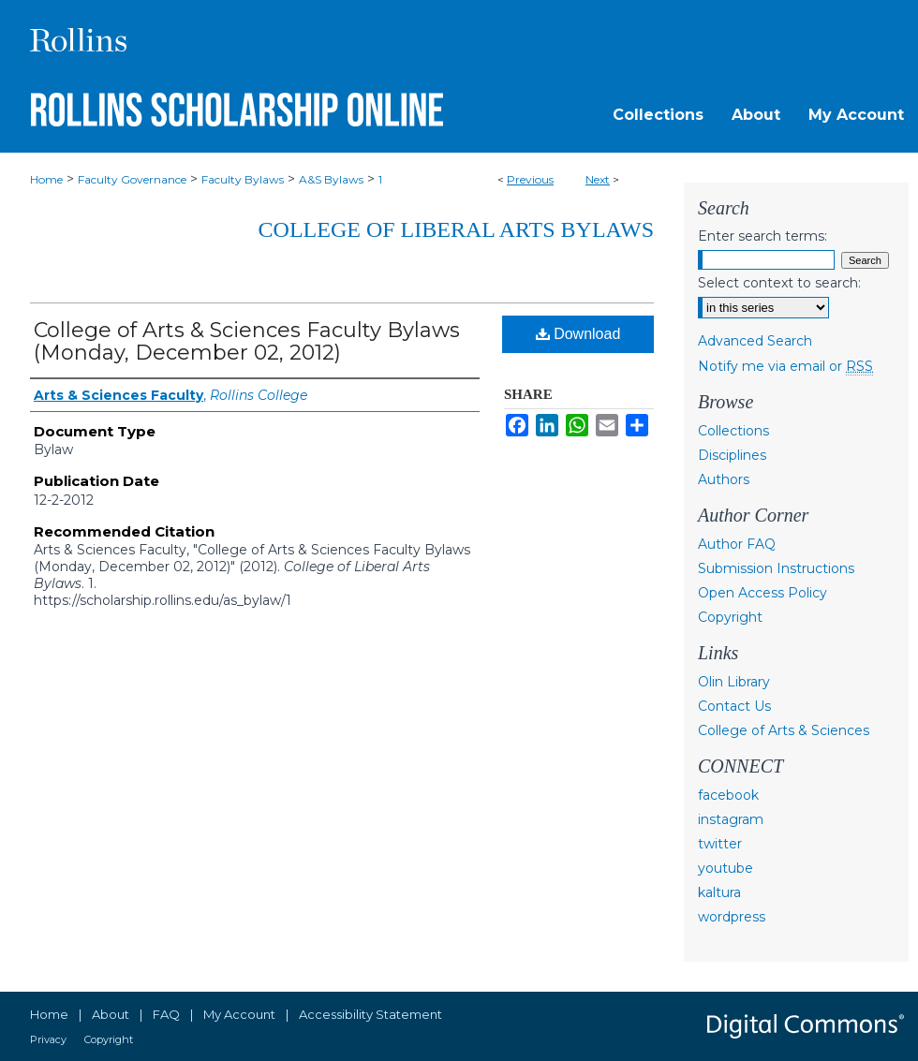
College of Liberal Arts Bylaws (456, 229)
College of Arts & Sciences (783, 730)
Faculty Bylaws (242, 179)
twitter (720, 843)
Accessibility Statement (370, 1014)
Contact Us (734, 706)
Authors (723, 479)
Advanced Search (755, 340)
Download (578, 334)
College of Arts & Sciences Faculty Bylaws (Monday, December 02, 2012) (247, 341)
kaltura (719, 892)
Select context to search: (779, 282)
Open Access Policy (762, 592)
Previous (530, 179)
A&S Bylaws (331, 179)
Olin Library (734, 681)
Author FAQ (737, 544)
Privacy (48, 1039)
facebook (728, 795)
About (110, 1014)
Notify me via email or (785, 366)
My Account (239, 1014)
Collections (733, 430)
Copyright (730, 617)
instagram (730, 819)
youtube (725, 868)
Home (46, 179)
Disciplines (732, 455)
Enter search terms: (762, 236)
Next (597, 179)
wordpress (731, 916)
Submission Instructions (776, 568)
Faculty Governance (132, 179)
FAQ (166, 1014)
